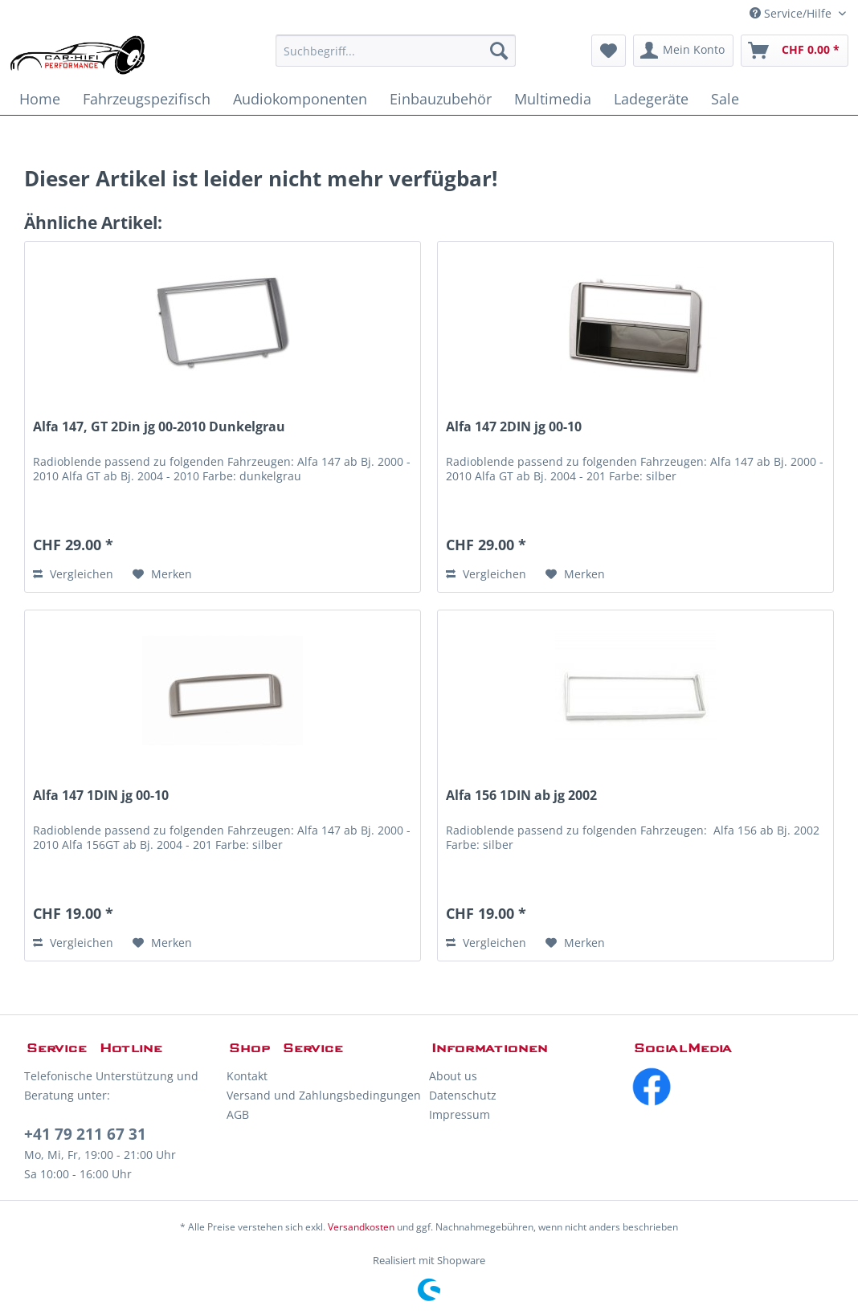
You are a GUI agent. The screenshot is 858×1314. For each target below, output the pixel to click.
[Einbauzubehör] (440, 99)
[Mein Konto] (683, 51)
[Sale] (725, 99)
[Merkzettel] (608, 51)
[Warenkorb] (794, 51)
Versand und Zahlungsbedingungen (324, 1095)
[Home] (40, 99)
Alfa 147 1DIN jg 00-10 (101, 795)
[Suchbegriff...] (396, 51)
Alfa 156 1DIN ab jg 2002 (521, 795)
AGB (238, 1114)
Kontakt (247, 1075)
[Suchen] (499, 51)
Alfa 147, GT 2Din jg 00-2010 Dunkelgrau (159, 426)
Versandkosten (361, 1227)
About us (453, 1075)
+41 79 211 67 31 (85, 1134)
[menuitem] (396, 51)
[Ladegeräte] (651, 99)
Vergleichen (73, 574)
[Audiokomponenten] (300, 99)
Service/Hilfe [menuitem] (792, 13)
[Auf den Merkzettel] (162, 574)
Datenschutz (462, 1095)
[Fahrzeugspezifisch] (147, 99)
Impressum (459, 1114)
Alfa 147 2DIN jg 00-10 (514, 426)
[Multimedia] (553, 99)
